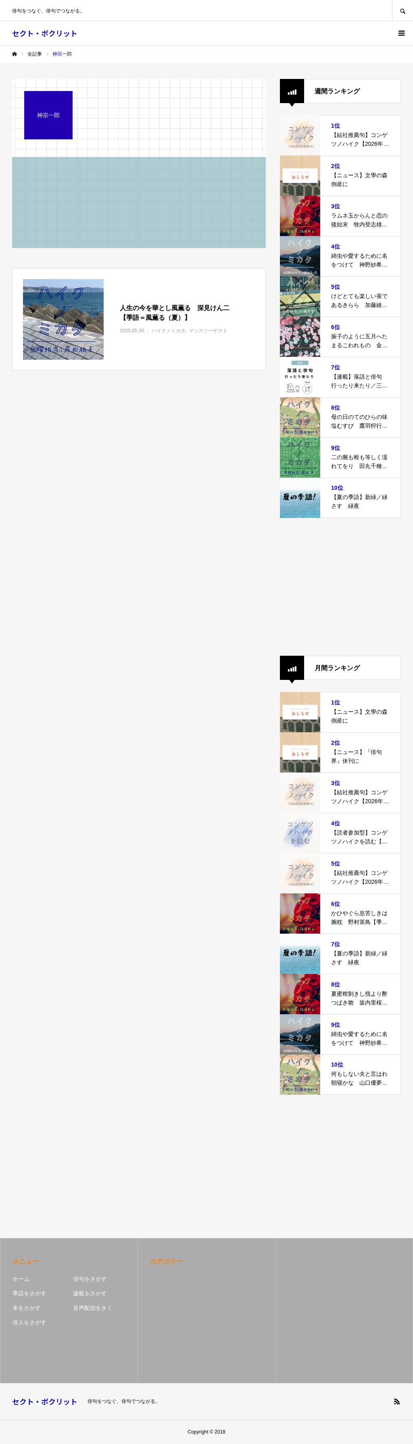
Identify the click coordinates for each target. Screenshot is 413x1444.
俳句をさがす (90, 1279)
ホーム (21, 1279)
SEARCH (402, 10)
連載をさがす (90, 1293)
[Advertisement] (340, 587)
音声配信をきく (93, 1308)
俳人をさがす (29, 1322)
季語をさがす (29, 1293)
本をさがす (27, 1308)
